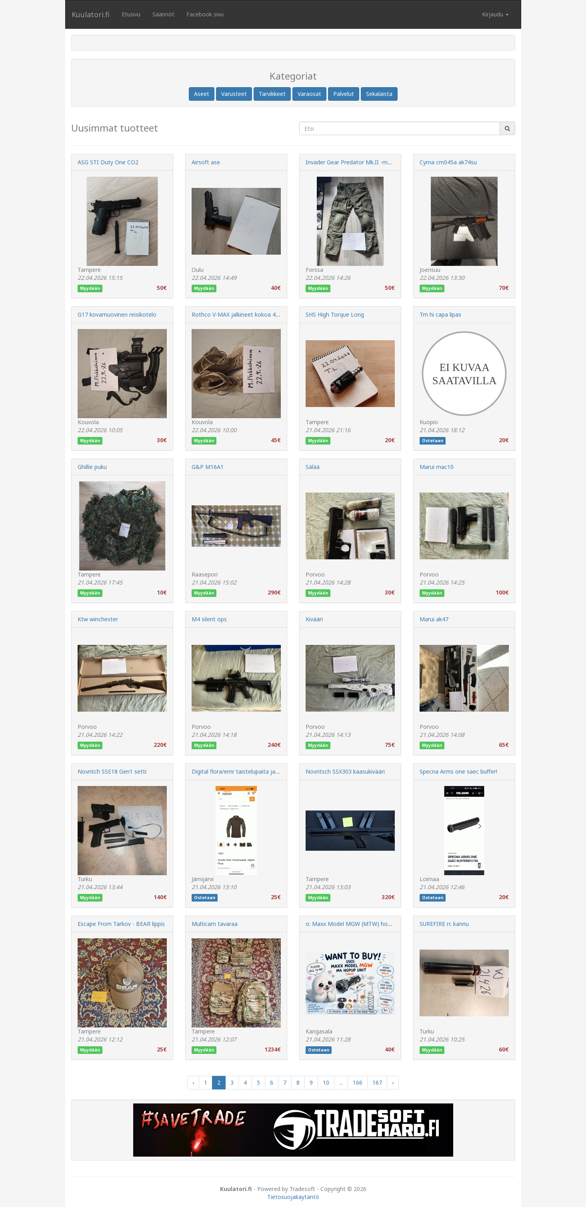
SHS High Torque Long (335, 314)
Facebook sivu (205, 14)
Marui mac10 (437, 467)
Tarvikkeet (272, 94)
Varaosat (309, 94)
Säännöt (163, 14)
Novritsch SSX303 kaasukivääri (345, 771)
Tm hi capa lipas (440, 314)
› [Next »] (393, 1082)
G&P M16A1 (208, 467)
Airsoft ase (206, 162)
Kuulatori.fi (91, 14)
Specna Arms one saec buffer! (458, 771)
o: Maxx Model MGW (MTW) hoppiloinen (358, 924)
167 (377, 1082)
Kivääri (314, 619)
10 (326, 1082)
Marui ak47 (434, 619)
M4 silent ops (209, 619)
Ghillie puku (92, 467)
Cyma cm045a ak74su (448, 162)
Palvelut (343, 94)
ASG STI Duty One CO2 (108, 162)
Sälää (313, 467)
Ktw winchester (98, 619)
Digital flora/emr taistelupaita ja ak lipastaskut (252, 771)
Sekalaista (379, 94)
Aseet (201, 94)
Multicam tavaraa (215, 924)
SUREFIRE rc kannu (444, 924)
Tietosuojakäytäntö (293, 1197)
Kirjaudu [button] (495, 14)
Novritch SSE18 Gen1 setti (112, 771)
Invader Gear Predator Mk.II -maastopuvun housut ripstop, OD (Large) (398, 162)
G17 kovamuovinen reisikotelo (117, 314)
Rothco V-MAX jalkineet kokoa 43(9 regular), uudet (258, 314)
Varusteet (234, 94)
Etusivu (131, 14)
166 (357, 1082)
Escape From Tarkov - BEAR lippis (121, 924)
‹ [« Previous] (193, 1082)
